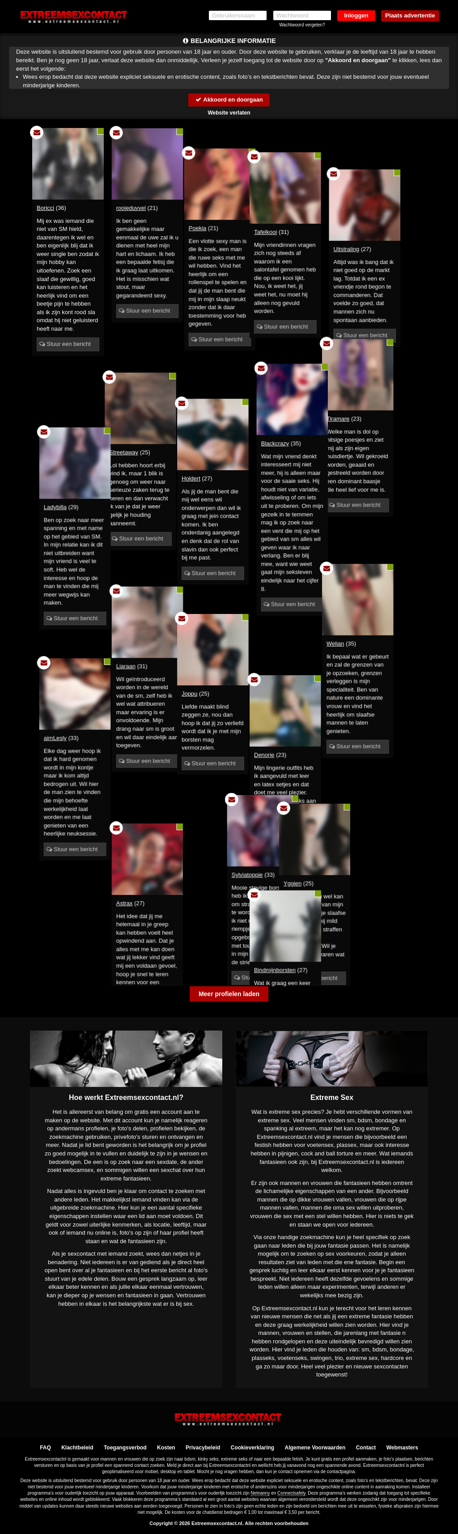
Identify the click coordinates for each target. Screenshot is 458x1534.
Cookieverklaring (252, 1448)
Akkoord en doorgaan (229, 99)
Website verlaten (229, 113)
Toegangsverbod (125, 1448)
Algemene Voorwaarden (314, 1448)
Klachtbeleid (77, 1448)
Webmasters (402, 1448)
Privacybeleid (203, 1448)
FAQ (45, 1448)
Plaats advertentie (410, 15)
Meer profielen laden (229, 993)
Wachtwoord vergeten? (302, 24)
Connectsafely (291, 1493)
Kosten (166, 1448)
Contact (366, 1448)
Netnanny (260, 1493)
